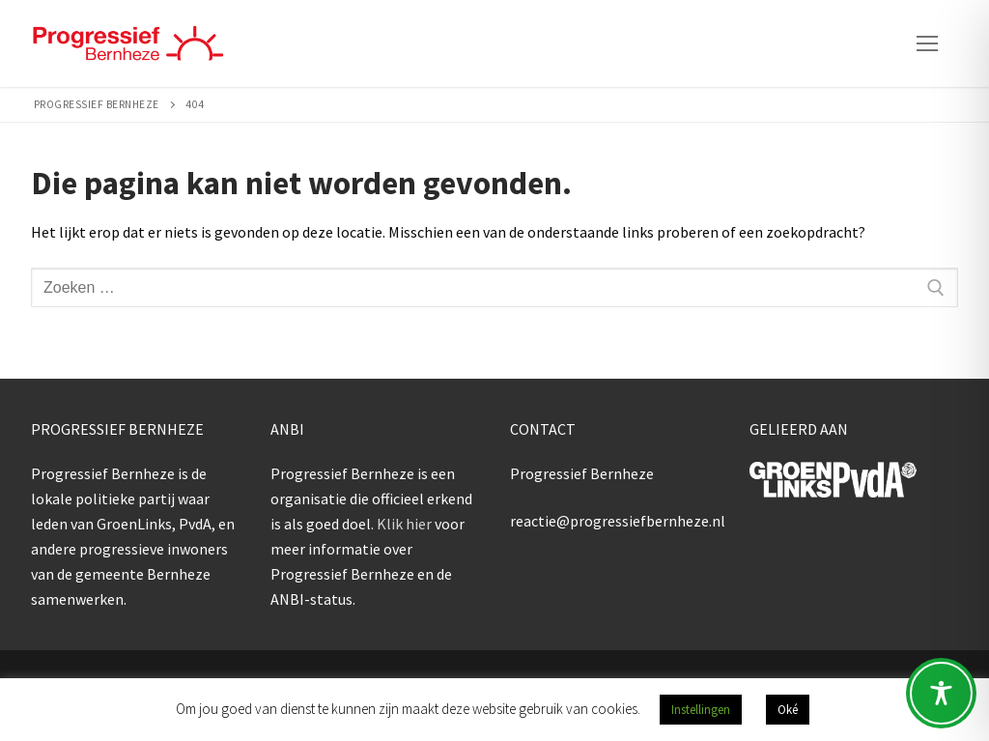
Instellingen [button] (700, 709)
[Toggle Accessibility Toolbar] (941, 693)
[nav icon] (927, 43)
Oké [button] (787, 709)
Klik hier (404, 523)
